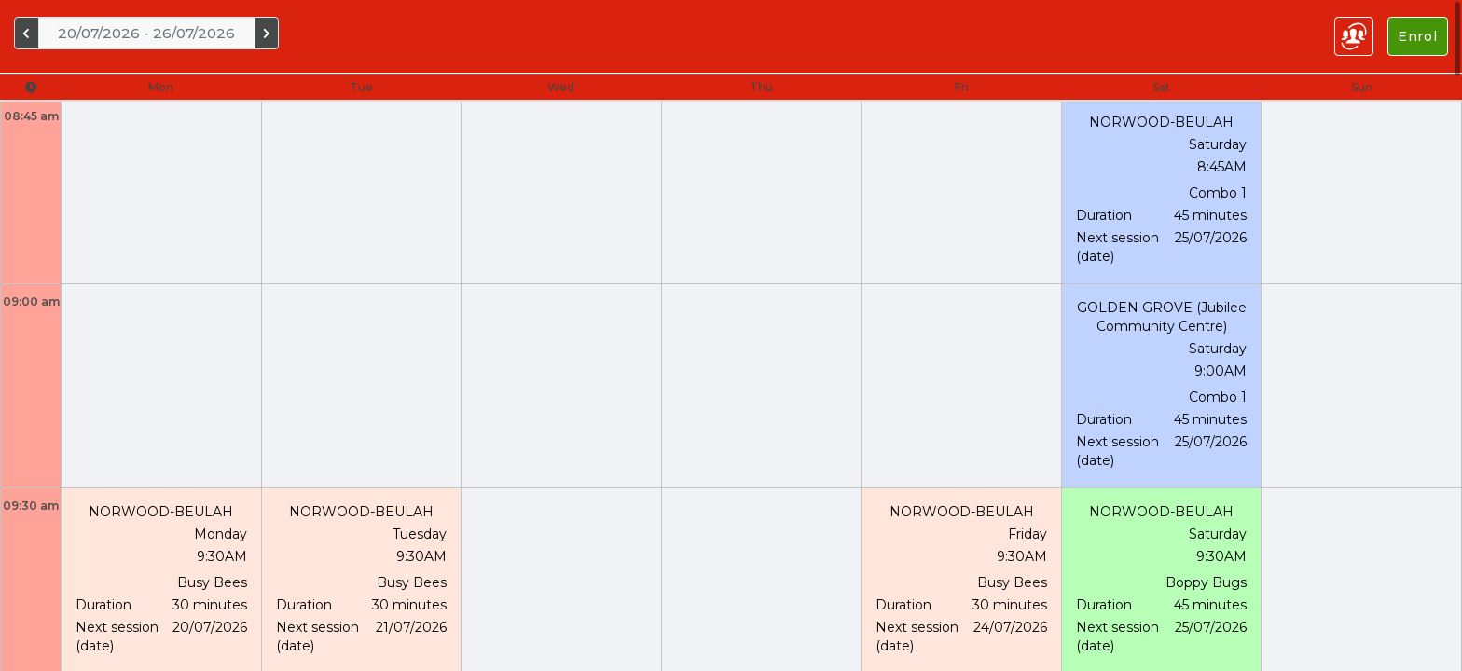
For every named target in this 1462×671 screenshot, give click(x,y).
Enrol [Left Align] (1418, 36)
